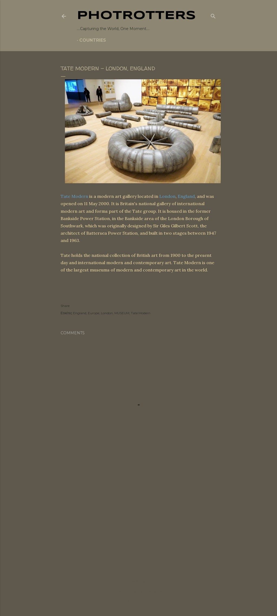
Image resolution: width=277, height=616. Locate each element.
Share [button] (65, 306)
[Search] (213, 15)
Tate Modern (74, 196)
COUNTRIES (92, 40)
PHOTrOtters (136, 15)
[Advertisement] (138, 513)
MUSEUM (121, 313)
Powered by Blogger (138, 581)
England (186, 196)
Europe (93, 313)
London (167, 196)
